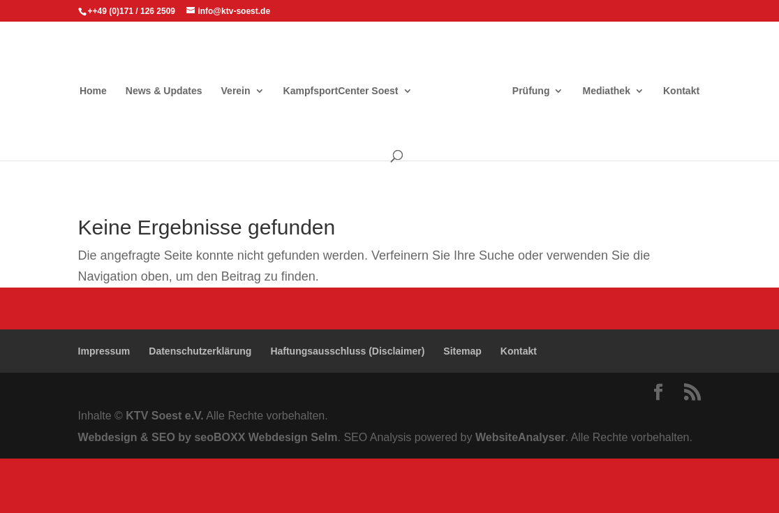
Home (93, 91)
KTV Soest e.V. (164, 416)
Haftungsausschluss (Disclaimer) (347, 351)
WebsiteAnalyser (520, 437)
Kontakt (681, 91)
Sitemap (462, 351)
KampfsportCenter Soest (341, 91)
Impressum (104, 351)
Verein (236, 91)
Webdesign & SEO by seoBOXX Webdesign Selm (208, 437)
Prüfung (531, 91)
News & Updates (164, 91)
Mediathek (606, 91)
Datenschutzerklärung (200, 351)
